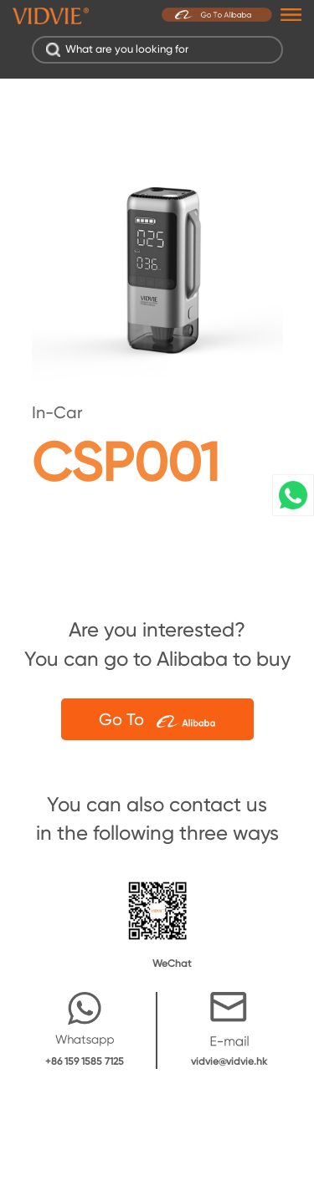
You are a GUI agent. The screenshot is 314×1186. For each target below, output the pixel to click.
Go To (157, 719)
